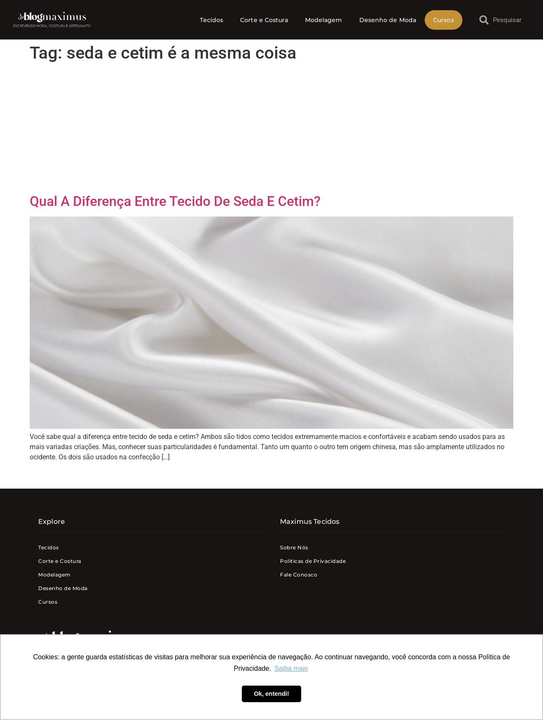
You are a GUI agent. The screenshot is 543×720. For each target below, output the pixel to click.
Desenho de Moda (388, 20)
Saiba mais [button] (291, 668)
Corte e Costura (264, 20)
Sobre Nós (294, 547)
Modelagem (323, 20)
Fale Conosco (298, 574)
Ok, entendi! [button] (271, 693)
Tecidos (211, 20)
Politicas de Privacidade (313, 561)
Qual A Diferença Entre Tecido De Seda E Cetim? (175, 201)
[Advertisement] (271, 129)
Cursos (443, 20)
